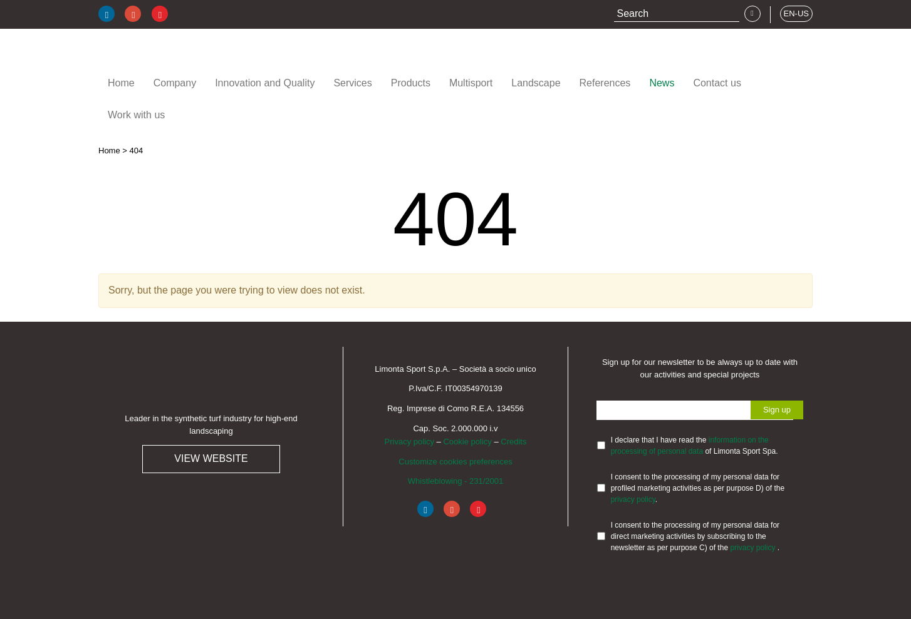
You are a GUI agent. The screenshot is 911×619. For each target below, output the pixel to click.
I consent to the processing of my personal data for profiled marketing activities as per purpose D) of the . (697, 488)
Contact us (717, 83)
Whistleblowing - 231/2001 (455, 481)
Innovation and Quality (265, 83)
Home (121, 83)
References (605, 83)
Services (352, 83)
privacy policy (633, 499)
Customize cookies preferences (455, 461)
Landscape (535, 83)
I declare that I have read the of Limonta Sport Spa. (694, 446)
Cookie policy (467, 441)
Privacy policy (409, 441)
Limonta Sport (173, 55)
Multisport (470, 83)
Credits (513, 441)
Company (175, 83)
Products (410, 83)
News (661, 83)
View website (210, 458)
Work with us (136, 115)
